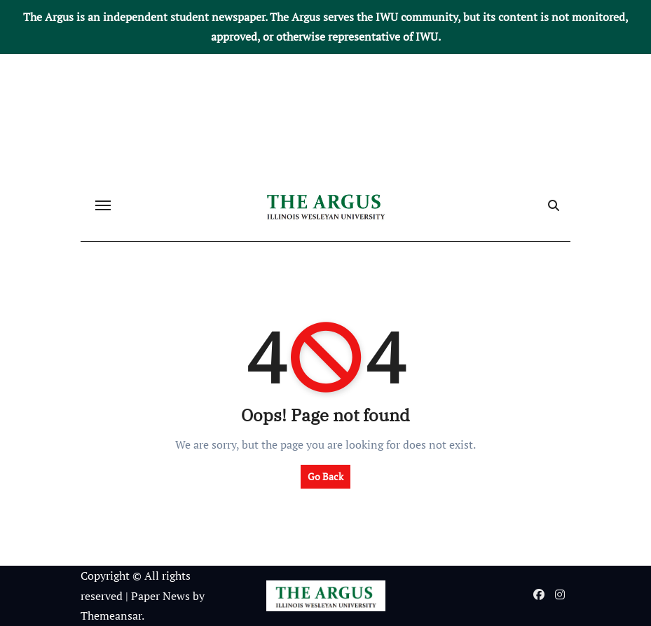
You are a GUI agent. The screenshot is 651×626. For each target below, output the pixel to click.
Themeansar (111, 615)
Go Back (325, 476)
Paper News (160, 596)
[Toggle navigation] (103, 205)
